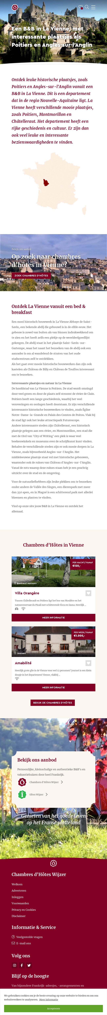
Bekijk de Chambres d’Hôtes (52, 702)
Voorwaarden (20, 903)
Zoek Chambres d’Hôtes (31, 275)
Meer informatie (48, 999)
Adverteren (19, 890)
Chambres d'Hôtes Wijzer (41, 782)
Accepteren (53, 1008)
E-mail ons (21, 943)
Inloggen (17, 897)
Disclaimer (18, 916)
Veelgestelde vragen (27, 937)
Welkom (17, 884)
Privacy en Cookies (24, 909)
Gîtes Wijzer (33, 795)
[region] (53, 1002)
